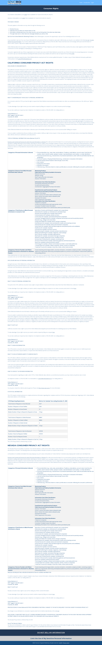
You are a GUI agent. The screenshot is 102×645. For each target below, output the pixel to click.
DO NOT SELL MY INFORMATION (51, 633)
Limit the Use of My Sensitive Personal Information (51, 638)
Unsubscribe (86, 2)
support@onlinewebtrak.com (25, 59)
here (69, 106)
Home (80, 2)
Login (92, 2)
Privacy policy (66, 643)
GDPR (60, 643)
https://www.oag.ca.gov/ (44, 388)
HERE (25, 14)
